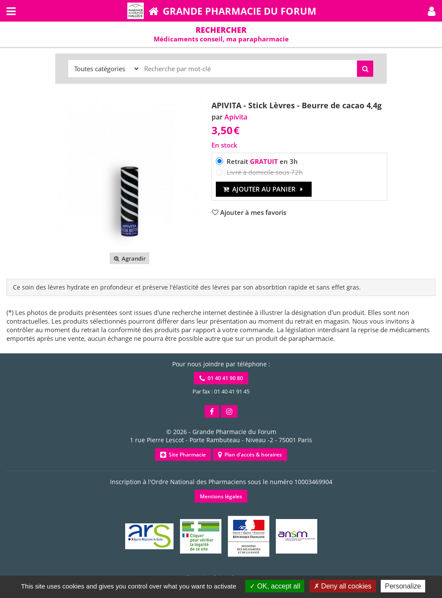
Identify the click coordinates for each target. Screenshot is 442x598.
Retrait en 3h (262, 161)
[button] (432, 10)
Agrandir (129, 258)
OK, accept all (274, 586)
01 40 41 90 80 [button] (221, 378)
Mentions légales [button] (221, 496)
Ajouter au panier (264, 189)
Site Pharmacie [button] (183, 454)
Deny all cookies (343, 586)
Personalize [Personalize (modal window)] (403, 586)
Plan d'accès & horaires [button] (250, 454)
